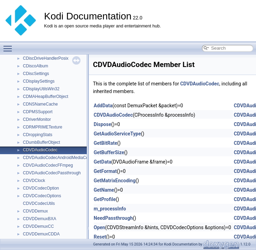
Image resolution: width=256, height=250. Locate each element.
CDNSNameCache (40, 104)
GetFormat (105, 171)
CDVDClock (34, 180)
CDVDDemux (35, 211)
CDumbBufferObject (41, 142)
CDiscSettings (36, 73)
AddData (103, 105)
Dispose (102, 124)
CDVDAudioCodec (40, 150)
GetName (104, 190)
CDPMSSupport (37, 111)
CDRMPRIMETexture (42, 127)
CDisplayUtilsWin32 (41, 88)
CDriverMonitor (37, 119)
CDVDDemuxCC (38, 226)
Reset (100, 237)
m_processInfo (110, 208)
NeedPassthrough (113, 218)
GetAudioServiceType (117, 133)
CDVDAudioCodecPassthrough (52, 172)
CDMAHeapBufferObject (45, 96)
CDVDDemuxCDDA (41, 234)
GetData (102, 162)
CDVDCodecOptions (42, 195)
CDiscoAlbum (35, 66)
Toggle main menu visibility (9, 45)
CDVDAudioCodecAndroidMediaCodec (59, 157)
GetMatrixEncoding (115, 180)
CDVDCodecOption (41, 188)
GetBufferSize (109, 152)
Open (99, 227)
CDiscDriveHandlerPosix (45, 58)
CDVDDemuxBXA (39, 218)
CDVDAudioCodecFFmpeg (48, 165)
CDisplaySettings (38, 81)
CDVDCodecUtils (39, 203)
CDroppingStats (37, 134)
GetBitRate (105, 143)
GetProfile (105, 199)
